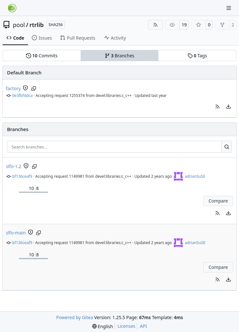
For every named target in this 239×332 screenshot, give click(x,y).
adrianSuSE (195, 176)
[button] (217, 106)
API (143, 326)
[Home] (12, 8)
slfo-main (16, 233)
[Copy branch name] (33, 88)
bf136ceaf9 (22, 176)
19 (184, 25)
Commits (42, 55)
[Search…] (226, 147)
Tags (197, 55)
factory (13, 88)
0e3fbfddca (22, 95)
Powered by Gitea (74, 317)
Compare (218, 201)
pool (19, 25)
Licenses (127, 326)
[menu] (228, 106)
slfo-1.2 (14, 166)
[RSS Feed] (155, 25)
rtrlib (37, 25)
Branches (119, 55)
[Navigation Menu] (229, 8)
